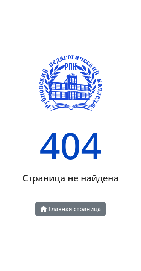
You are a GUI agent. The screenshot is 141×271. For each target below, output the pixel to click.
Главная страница (70, 209)
